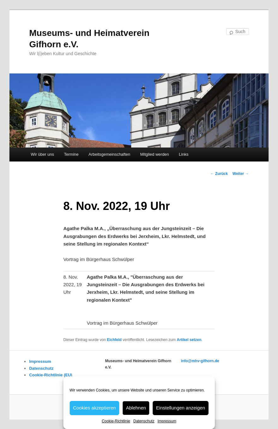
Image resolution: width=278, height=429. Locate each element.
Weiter (241, 173)
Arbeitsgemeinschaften (109, 154)
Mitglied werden (154, 154)
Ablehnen (136, 407)
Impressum (166, 421)
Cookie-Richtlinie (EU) (50, 375)
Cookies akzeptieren (94, 407)
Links (183, 154)
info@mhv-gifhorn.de (200, 361)
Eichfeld (114, 340)
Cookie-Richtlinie (116, 421)
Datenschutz (143, 421)
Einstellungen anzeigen (180, 407)
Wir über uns (42, 154)
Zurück (219, 173)
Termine (71, 154)
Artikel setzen (189, 340)
